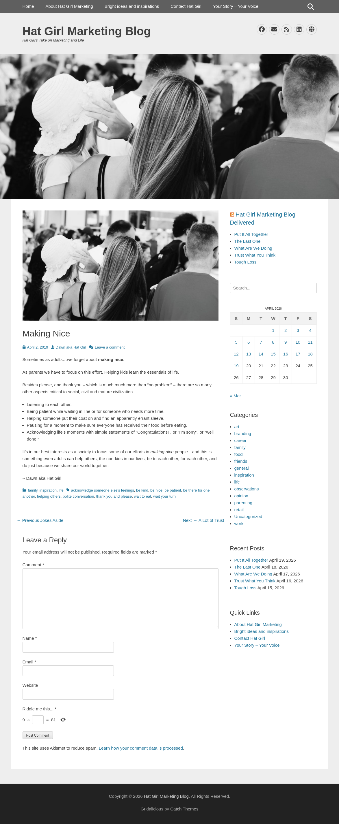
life (61, 490)
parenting (243, 502)
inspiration (48, 490)
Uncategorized (248, 516)
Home (28, 6)
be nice (156, 490)
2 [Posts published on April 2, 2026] (285, 330)
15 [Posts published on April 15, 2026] (273, 353)
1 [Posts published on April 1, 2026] (273, 330)
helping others (49, 496)
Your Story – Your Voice (235, 6)
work (239, 523)
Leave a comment (110, 347)
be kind (142, 490)
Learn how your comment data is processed (141, 748)
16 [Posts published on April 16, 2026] (285, 353)
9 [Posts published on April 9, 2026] (285, 342)
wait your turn (164, 496)
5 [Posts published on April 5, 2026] (236, 342)
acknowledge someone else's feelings (102, 490)
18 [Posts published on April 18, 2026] (310, 353)
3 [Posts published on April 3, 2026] (298, 330)
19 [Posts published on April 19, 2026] (236, 365)
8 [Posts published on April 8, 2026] (273, 342)
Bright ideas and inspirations (132, 6)
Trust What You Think (255, 255)
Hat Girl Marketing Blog (87, 31)
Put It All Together (251, 234)
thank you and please (114, 496)
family (33, 490)
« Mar (235, 395)
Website (30, 685)
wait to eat (142, 496)
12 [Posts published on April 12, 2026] (236, 353)
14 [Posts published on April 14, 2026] (260, 353)
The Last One (247, 241)
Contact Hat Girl (186, 6)
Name (30, 638)
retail (239, 509)
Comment (33, 564)
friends (240, 461)
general (241, 468)
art (237, 426)
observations (246, 488)
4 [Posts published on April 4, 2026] (310, 330)
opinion (241, 495)
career (240, 440)
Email (29, 661)
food (238, 454)
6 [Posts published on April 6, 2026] (248, 342)
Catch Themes (184, 808)
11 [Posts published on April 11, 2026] (310, 342)
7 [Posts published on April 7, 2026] (261, 342)
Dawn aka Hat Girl (71, 347)
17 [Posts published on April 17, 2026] (298, 353)
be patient (172, 490)
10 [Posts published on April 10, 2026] (298, 342)
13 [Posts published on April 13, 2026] (248, 353)
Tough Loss (245, 261)
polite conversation (78, 496)
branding (242, 433)
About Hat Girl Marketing (69, 6)
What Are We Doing (253, 248)
